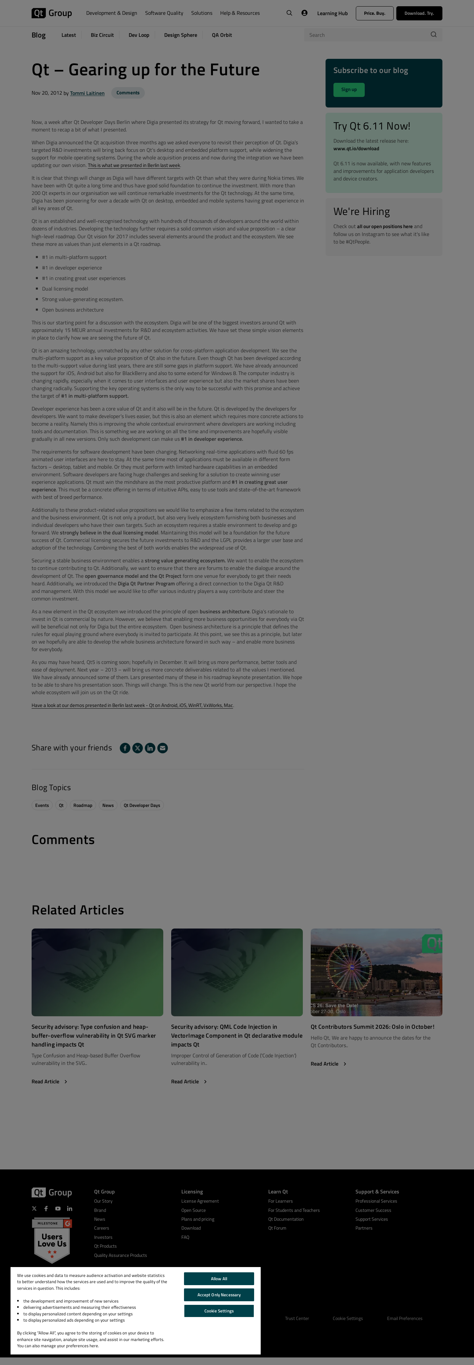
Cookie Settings (219, 1310)
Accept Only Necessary (219, 1294)
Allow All (219, 1278)
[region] (136, 1310)
